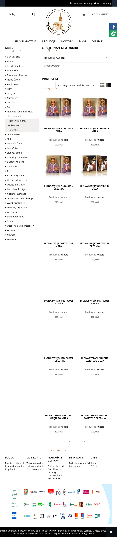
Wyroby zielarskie (16, 202)
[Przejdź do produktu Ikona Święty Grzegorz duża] (94, 167)
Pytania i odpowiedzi (15, 466)
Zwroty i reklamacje (15, 463)
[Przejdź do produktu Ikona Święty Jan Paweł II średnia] (58, 340)
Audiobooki (12, 84)
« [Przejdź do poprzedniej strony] (69, 441)
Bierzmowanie (14, 116)
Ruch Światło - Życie (17, 189)
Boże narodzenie (15, 216)
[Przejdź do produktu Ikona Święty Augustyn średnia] (58, 167)
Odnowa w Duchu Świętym (20, 198)
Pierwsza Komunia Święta (20, 111)
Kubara (64, 139)
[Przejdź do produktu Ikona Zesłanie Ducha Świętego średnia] (94, 397)
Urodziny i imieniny (17, 157)
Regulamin (10, 469)
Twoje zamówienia (36, 463)
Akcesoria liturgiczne (17, 180)
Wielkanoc (12, 212)
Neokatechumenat (16, 193)
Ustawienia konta (35, 466)
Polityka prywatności (79, 463)
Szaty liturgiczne (15, 175)
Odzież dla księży (16, 184)
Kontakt (94, 463)
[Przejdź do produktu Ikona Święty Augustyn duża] (58, 110)
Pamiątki (13, 129)
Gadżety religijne (15, 161)
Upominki (12, 166)
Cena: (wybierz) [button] (52, 65)
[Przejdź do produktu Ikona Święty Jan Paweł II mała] (94, 282)
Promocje (11, 239)
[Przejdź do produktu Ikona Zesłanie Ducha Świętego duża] (94, 340)
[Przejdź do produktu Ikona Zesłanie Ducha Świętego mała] (58, 397)
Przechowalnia (34, 469)
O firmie (94, 466)
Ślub (9, 139)
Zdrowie (11, 230)
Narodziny (12, 97)
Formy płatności (56, 466)
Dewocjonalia (14, 56)
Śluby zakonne (14, 152)
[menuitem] (25, 41)
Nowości (11, 234)
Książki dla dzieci (15, 66)
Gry (9, 171)
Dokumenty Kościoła (17, 75)
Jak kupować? (76, 466)
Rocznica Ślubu (15, 143)
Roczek (10, 107)
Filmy (9, 88)
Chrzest (11, 102)
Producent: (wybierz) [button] (54, 57)
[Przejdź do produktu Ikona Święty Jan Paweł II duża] (58, 282)
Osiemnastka (13, 134)
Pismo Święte (13, 79)
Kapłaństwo (13, 148)
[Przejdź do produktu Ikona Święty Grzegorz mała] (58, 225)
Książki (10, 61)
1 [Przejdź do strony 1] (74, 441)
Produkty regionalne (17, 207)
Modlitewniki (13, 70)
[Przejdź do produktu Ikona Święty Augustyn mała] (94, 110)
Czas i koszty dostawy (54, 471)
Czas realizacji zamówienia (55, 477)
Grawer (10, 221)
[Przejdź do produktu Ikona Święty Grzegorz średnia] (94, 225)
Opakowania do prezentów (20, 225)
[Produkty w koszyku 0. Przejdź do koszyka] (101, 14)
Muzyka (11, 93)
